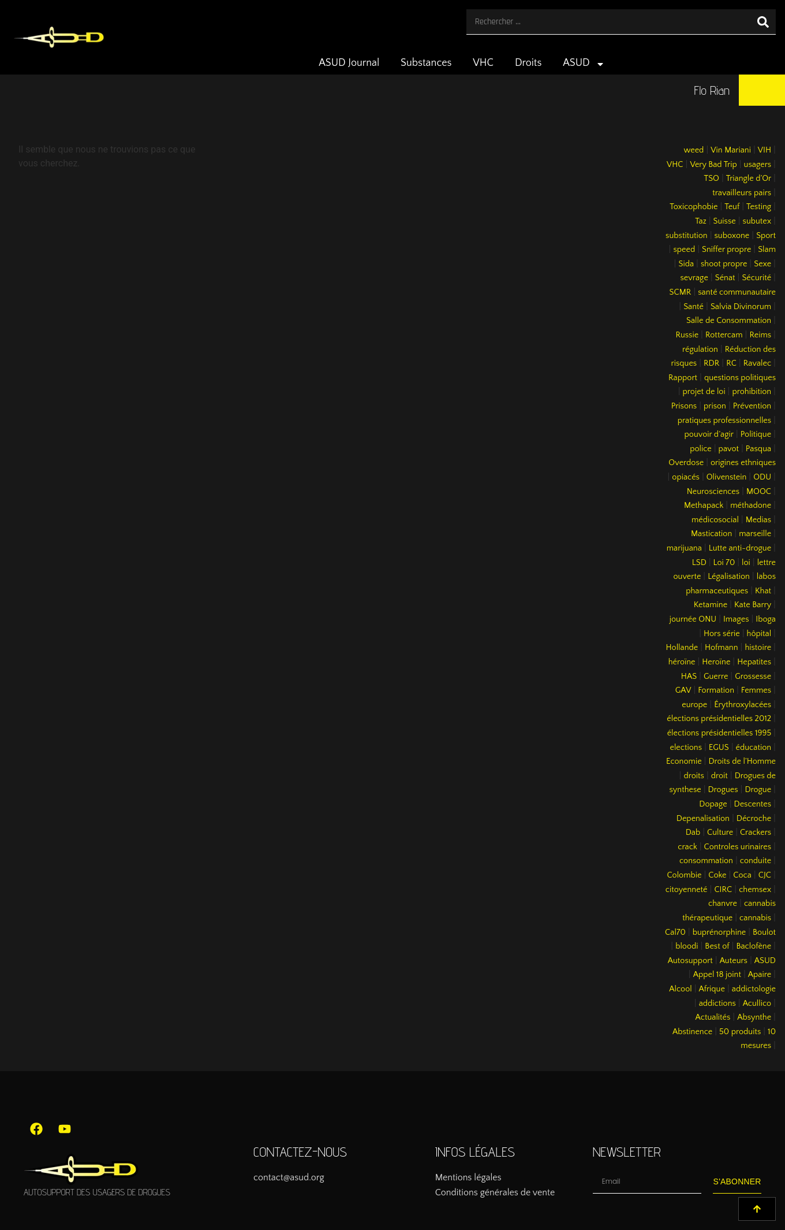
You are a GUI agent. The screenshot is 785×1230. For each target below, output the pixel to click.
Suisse (724, 221)
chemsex (755, 889)
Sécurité (756, 278)
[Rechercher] (763, 21)
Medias (758, 520)
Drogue (758, 789)
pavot (729, 449)
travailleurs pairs (741, 193)
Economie (684, 761)
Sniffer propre (726, 249)
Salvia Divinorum (741, 306)
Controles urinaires (738, 847)
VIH (764, 150)
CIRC (723, 889)
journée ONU (693, 619)
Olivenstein (726, 477)
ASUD (584, 64)
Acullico (757, 1003)
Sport (766, 235)
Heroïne (716, 662)
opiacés (686, 477)
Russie (686, 335)
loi (746, 562)
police (701, 449)
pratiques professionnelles (724, 420)
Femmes (756, 690)
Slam (767, 249)
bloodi (686, 946)
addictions (717, 1003)
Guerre (716, 676)
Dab (693, 832)
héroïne (682, 662)
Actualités (713, 1017)
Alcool (680, 989)
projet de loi (704, 391)
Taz (700, 221)
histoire (758, 647)
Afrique (712, 989)
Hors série (722, 633)
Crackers (755, 832)
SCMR (680, 292)
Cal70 (675, 932)
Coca (742, 875)
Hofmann (721, 647)
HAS (689, 676)
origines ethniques (743, 462)
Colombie (684, 875)
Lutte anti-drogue (740, 548)
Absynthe (754, 1017)
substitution (687, 235)
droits (693, 776)
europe (694, 704)
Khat (763, 591)
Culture (720, 832)
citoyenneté (687, 889)
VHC (483, 63)
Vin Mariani (731, 150)
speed (684, 249)
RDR (711, 363)
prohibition (751, 391)
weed (693, 150)
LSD (699, 562)
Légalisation (729, 576)
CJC (764, 875)
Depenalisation (703, 818)
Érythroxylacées (742, 704)
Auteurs (733, 960)
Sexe (762, 264)
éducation (754, 747)
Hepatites (754, 662)
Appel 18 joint (717, 974)
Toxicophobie (693, 206)
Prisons (684, 406)
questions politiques (740, 377)
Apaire (759, 974)
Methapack (703, 505)
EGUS (719, 747)
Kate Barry (752, 605)
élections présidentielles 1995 (719, 733)
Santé (693, 306)
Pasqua (758, 449)
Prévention (752, 406)
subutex (757, 221)
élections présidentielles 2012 (719, 718)
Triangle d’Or (748, 178)
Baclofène (753, 946)
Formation (716, 690)
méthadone (750, 505)
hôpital (759, 633)
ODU (762, 477)
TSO (711, 178)
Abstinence (692, 1031)
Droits (528, 63)
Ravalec (757, 363)
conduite (755, 860)
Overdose (686, 462)
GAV (683, 690)
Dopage (713, 804)
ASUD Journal (349, 63)
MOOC (758, 491)
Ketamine (710, 605)
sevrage (694, 278)
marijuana (684, 548)
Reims (760, 335)
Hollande (682, 647)
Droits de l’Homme (742, 761)
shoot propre (724, 264)
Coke (717, 875)
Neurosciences (713, 491)
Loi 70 (724, 562)
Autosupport (690, 960)
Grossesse (753, 676)
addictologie (754, 989)
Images (736, 619)
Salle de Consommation (728, 320)
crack (687, 847)
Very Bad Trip (713, 164)
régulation (700, 349)
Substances (426, 63)
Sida (686, 264)
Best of (717, 946)
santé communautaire (737, 292)
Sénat (725, 278)
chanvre (722, 903)
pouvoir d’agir (709, 434)
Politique (756, 434)
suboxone (732, 235)
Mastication (711, 533)
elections (686, 747)
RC (731, 363)
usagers (758, 164)
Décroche (754, 818)
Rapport (682, 377)
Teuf (731, 206)
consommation (706, 860)
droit (719, 776)
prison (715, 406)
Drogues (723, 789)
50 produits (740, 1031)
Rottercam (724, 335)
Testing (758, 206)
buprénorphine (719, 932)
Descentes (753, 804)
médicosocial (715, 520)
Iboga (766, 619)
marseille (755, 533)
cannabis (755, 918)
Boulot (764, 932)
